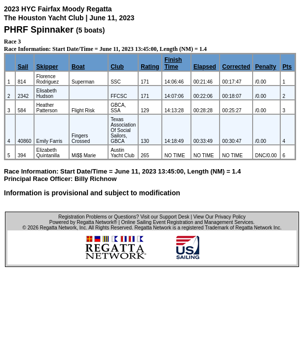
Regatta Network (58, 227)
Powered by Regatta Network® (83, 222)
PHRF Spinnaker (39, 30)
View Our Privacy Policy (219, 217)
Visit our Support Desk (164, 217)
